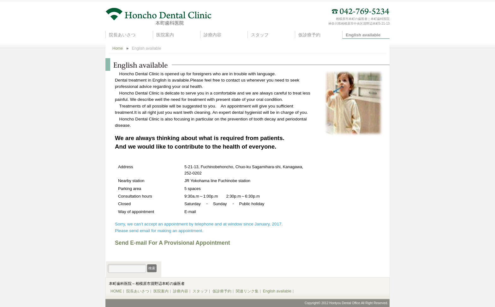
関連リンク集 (247, 291)
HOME (116, 291)
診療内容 (212, 35)
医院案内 (165, 35)
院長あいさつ (122, 35)
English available (363, 35)
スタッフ (260, 35)
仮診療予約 (309, 35)
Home (117, 48)
